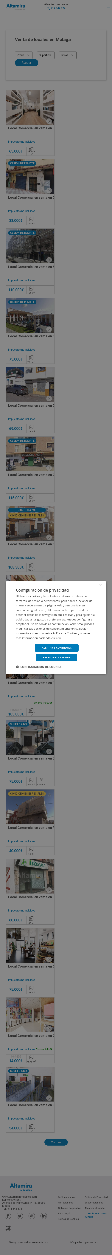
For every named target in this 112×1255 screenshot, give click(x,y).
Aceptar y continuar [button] (57, 647)
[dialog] (56, 627)
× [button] (100, 584)
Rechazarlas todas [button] (56, 657)
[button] (38, 667)
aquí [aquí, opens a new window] (59, 637)
